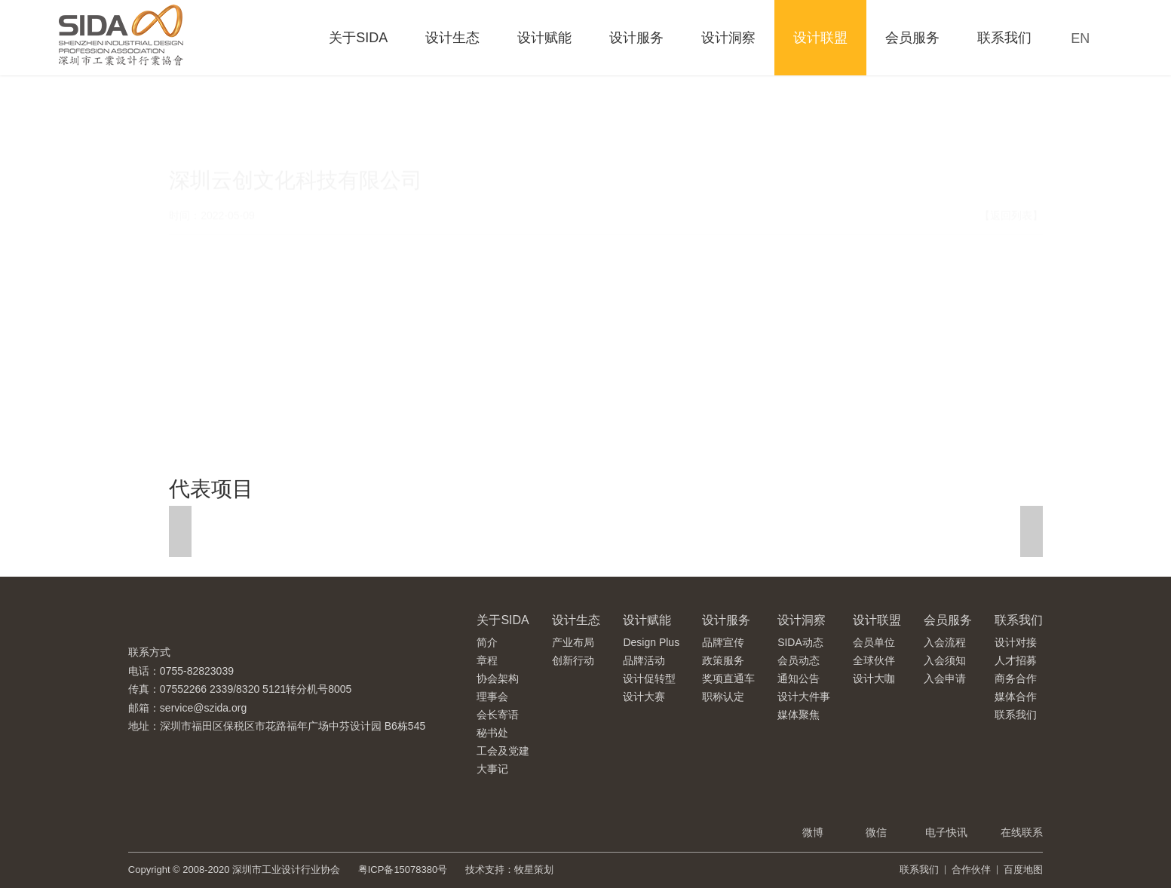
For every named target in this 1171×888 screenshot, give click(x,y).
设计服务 (636, 37)
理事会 (492, 696)
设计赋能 (544, 37)
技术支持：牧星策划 (509, 869)
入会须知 (945, 660)
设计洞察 (728, 37)
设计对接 (1016, 642)
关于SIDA (358, 37)
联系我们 (1004, 37)
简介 (487, 642)
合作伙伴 (971, 869)
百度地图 (1023, 869)
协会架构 (498, 678)
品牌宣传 (723, 642)
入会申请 (945, 678)
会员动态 (798, 660)
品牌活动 (644, 660)
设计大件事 (803, 696)
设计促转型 (649, 678)
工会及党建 (503, 751)
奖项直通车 (728, 678)
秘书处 (492, 733)
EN (1080, 38)
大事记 (492, 769)
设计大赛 (644, 696)
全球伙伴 (874, 660)
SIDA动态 (800, 642)
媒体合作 (1016, 696)
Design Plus (651, 642)
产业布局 (573, 642)
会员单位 (874, 642)
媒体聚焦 (798, 715)
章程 (487, 660)
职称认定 (723, 696)
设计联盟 (820, 37)
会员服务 (912, 37)
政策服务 (723, 660)
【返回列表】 (1011, 173)
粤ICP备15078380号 (403, 869)
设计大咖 (874, 678)
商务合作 (1016, 678)
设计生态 (452, 37)
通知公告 (798, 678)
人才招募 (1016, 660)
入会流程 (945, 642)
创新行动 (573, 660)
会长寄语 (498, 715)
